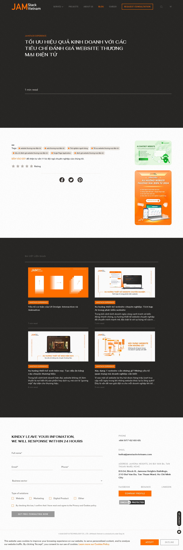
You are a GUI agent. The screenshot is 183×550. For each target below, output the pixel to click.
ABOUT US (88, 6)
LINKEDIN (166, 493)
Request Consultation (137, 6)
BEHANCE (146, 493)
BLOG (101, 6)
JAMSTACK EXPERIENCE (35, 36)
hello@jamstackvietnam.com (135, 460)
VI (171, 6)
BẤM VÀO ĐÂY (19, 158)
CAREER (112, 6)
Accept (150, 542)
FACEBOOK (124, 493)
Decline (169, 542)
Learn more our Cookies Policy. (94, 544)
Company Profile (135, 499)
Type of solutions (20, 499)
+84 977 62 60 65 (130, 446)
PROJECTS (73, 6)
